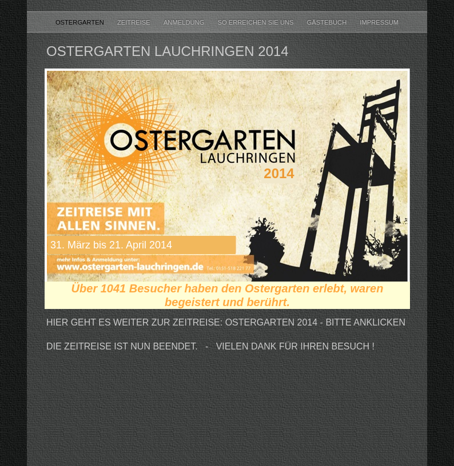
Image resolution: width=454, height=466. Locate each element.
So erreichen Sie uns (256, 22)
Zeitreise (134, 22)
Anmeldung (185, 22)
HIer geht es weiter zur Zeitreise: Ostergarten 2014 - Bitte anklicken (225, 322)
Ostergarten (80, 22)
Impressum (379, 22)
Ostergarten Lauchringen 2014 (167, 51)
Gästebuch (328, 22)
